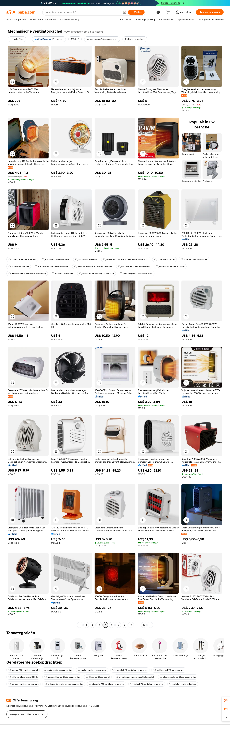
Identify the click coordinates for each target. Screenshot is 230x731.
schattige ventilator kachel (22, 259)
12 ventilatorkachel (164, 259)
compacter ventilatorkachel (170, 266)
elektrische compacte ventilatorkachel (135, 677)
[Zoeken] (136, 12)
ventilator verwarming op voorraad (96, 273)
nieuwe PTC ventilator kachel (23, 670)
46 (144, 625)
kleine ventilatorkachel (98, 677)
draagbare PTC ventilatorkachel (134, 266)
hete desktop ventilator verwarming (62, 677)
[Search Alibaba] (83, 12)
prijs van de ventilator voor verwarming (64, 684)
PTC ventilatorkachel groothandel (51, 266)
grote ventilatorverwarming (58, 670)
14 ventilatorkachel (18, 266)
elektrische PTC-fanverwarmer (168, 670)
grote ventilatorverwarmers (92, 670)
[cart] (168, 12)
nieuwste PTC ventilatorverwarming (106, 684)
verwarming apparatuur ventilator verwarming (125, 259)
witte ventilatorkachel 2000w (23, 677)
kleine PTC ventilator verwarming (146, 684)
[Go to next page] (150, 625)
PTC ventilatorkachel (86, 259)
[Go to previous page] (80, 625)
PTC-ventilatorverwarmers (55, 259)
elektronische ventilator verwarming (178, 677)
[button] (125, 12)
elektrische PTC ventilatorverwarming (27, 273)
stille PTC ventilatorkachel (194, 259)
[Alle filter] (17, 39)
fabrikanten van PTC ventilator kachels (93, 266)
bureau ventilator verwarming (23, 684)
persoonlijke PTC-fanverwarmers (136, 273)
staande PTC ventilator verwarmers (129, 670)
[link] (226, 700)
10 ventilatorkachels (62, 273)
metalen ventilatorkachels (182, 684)
